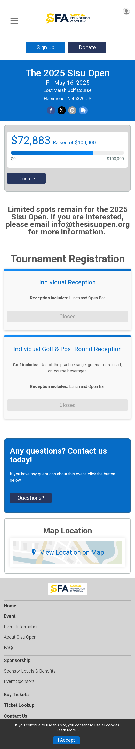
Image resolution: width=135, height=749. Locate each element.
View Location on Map (67, 552)
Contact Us (15, 716)
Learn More (66, 730)
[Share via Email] (72, 110)
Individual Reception (67, 282)
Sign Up (45, 47)
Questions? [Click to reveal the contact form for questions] (31, 498)
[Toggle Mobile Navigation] (14, 21)
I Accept (66, 740)
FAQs (9, 647)
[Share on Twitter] (62, 110)
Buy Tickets (16, 694)
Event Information (21, 626)
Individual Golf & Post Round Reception (67, 349)
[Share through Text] (83, 110)
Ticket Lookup (19, 705)
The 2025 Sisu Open (67, 73)
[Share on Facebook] (51, 110)
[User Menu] (126, 11)
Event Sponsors (19, 681)
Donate (87, 47)
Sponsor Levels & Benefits (30, 671)
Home (10, 605)
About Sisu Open (20, 637)
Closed (67, 316)
